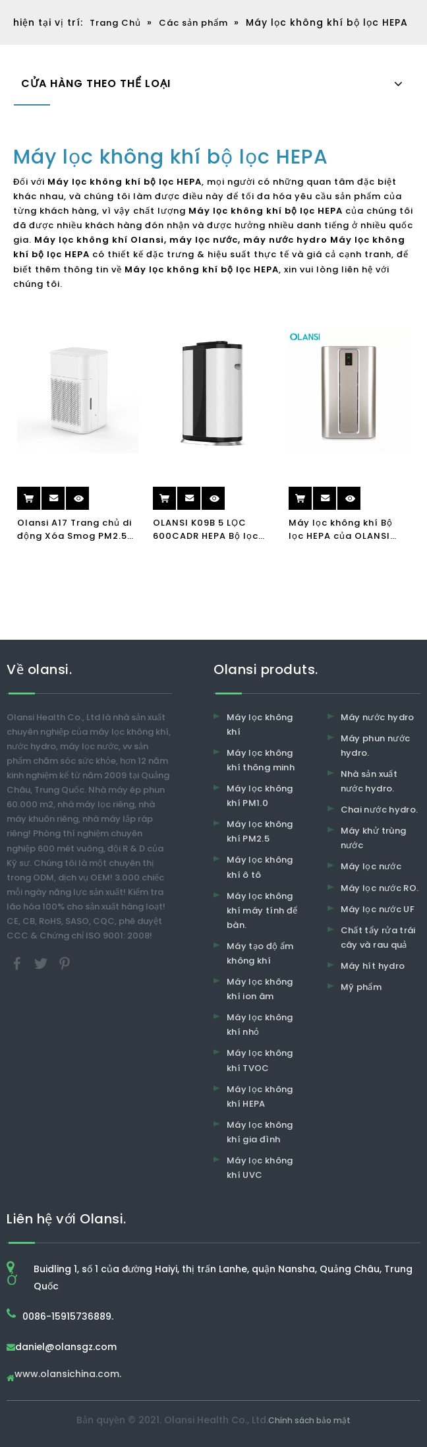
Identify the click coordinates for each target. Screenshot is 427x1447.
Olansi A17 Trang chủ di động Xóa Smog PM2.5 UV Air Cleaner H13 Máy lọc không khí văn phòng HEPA (77, 529)
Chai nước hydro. (379, 809)
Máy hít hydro (373, 966)
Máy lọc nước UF (377, 909)
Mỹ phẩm (361, 987)
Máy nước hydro (377, 717)
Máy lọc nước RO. (380, 888)
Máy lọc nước (371, 866)
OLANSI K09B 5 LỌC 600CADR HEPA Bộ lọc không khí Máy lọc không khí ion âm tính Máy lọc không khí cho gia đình (208, 529)
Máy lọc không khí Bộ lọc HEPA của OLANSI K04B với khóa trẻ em (341, 529)
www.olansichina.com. (67, 1374)
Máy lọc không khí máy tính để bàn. (262, 910)
